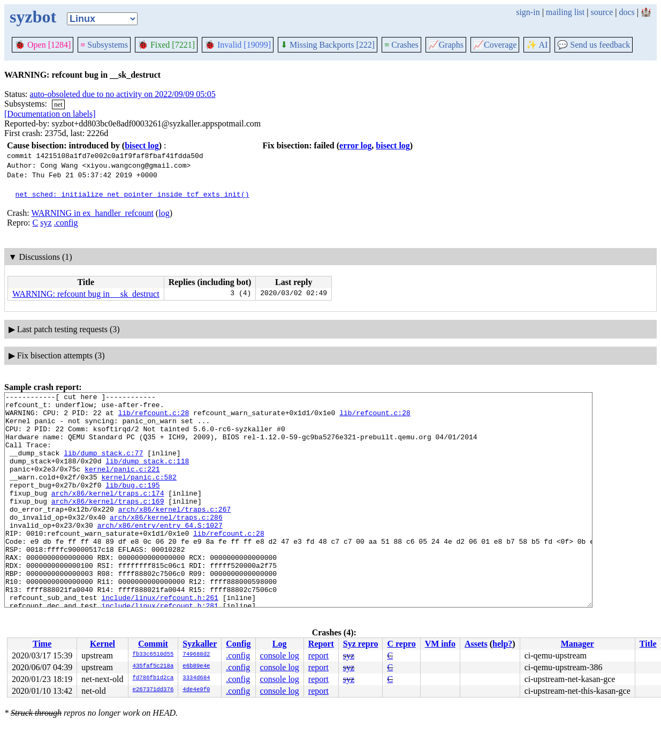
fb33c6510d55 (153, 654)
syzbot (33, 16)
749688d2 (196, 654)
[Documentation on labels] (50, 113)
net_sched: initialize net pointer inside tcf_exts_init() (132, 194)
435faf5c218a (153, 666)
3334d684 (196, 678)
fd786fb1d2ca (153, 678)
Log (279, 643)
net (58, 104)
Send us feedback (593, 44)
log (163, 213)
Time (42, 643)
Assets (476, 643)
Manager (577, 643)
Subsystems (104, 44)
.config (66, 222)
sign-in (528, 12)
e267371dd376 (153, 690)
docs (626, 12)
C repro (401, 643)
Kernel (102, 643)
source (602, 12)
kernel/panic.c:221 (122, 485)
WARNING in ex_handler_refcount (92, 213)
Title (648, 643)
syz (45, 222)
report (318, 655)
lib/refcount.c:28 (153, 417)
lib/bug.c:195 (132, 504)
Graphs (446, 44)
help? (502, 643)
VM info (440, 643)
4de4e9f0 (196, 690)
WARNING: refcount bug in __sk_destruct (85, 293)
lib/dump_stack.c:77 (103, 465)
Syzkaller (200, 643)
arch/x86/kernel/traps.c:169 (107, 523)
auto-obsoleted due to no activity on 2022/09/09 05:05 (123, 94)
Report (321, 643)
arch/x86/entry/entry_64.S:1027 (160, 552)
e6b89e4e (196, 666)
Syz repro (360, 643)
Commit (153, 643)
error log (355, 145)
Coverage (494, 44)
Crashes (401, 44)
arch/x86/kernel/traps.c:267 (174, 533)
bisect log (142, 145)
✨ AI (537, 44)
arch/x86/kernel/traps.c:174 (107, 514)
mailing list (565, 12)
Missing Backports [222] (327, 44)
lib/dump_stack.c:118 (147, 475)
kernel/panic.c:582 (138, 494)
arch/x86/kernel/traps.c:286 (166, 543)
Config (238, 643)
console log (279, 655)
